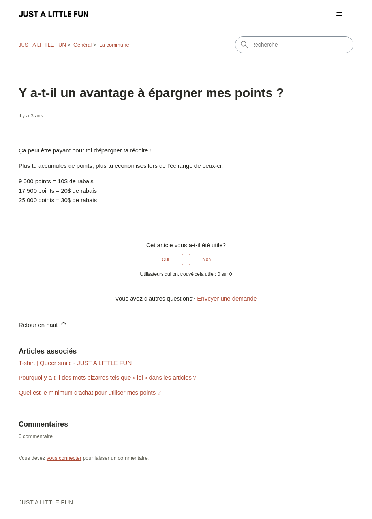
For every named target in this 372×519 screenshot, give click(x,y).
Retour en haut (43, 323)
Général (82, 45)
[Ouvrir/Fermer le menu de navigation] (339, 14)
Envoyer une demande (227, 298)
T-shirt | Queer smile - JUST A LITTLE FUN (75, 362)
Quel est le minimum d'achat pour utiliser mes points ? (90, 392)
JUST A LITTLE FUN (42, 45)
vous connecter (64, 458)
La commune (114, 45)
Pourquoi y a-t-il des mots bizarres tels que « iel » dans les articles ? (107, 377)
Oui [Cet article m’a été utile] (165, 259)
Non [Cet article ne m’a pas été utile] (206, 259)
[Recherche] (294, 45)
